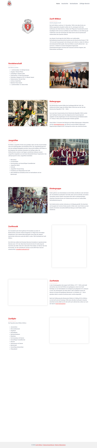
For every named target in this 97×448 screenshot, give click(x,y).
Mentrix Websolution (60, 445)
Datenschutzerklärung (48, 445)
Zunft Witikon (39, 445)
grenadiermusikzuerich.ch (22, 249)
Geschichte (64, 3)
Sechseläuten (74, 3)
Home (58, 3)
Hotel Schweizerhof (60, 303)
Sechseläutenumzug (59, 124)
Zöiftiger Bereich (85, 3)
